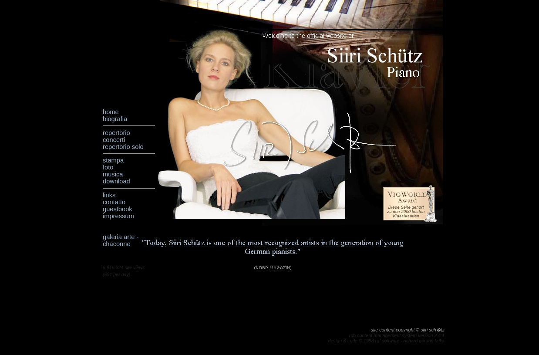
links (109, 195)
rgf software (387, 340)
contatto (114, 202)
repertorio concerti (116, 136)
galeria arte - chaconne (120, 240)
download (116, 181)
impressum (118, 216)
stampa (113, 160)
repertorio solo (123, 146)
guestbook (117, 209)
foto (108, 167)
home (111, 111)
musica (113, 174)
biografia (115, 118)
